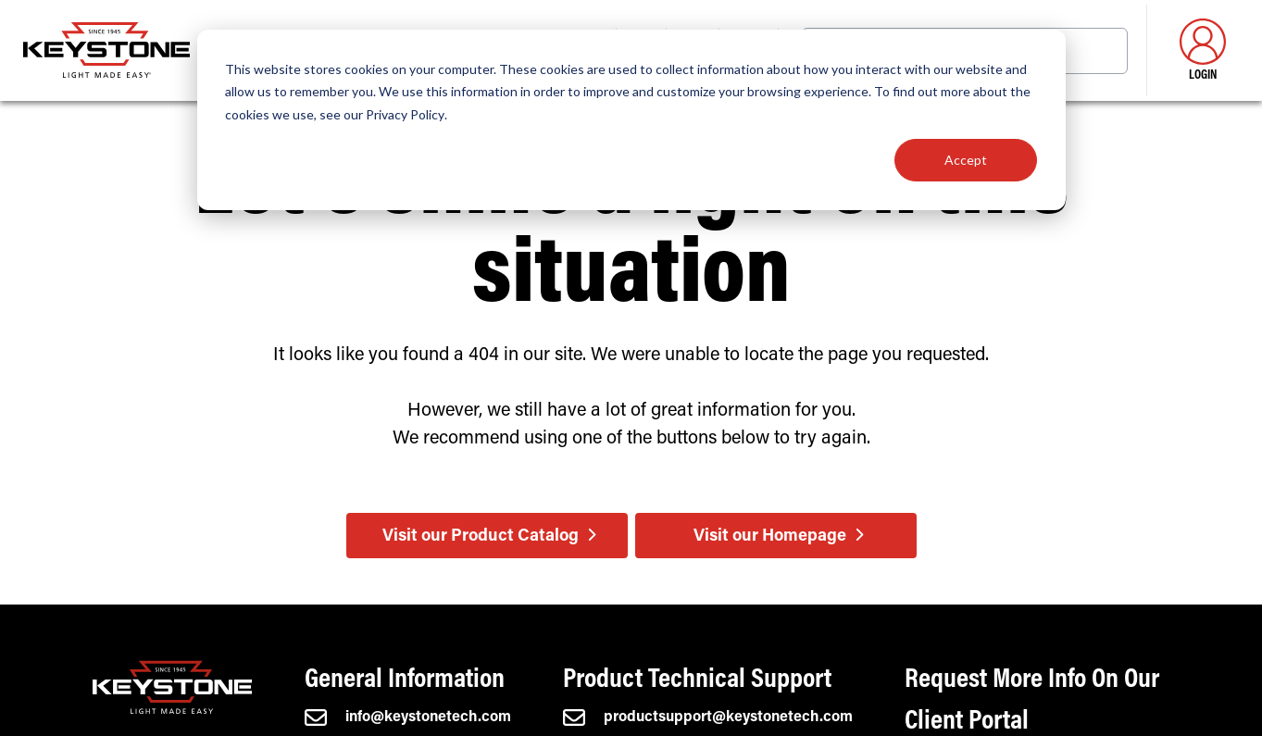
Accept (965, 160)
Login (1203, 50)
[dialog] (631, 120)
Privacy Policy (405, 114)
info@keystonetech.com (408, 717)
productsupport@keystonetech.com (708, 717)
